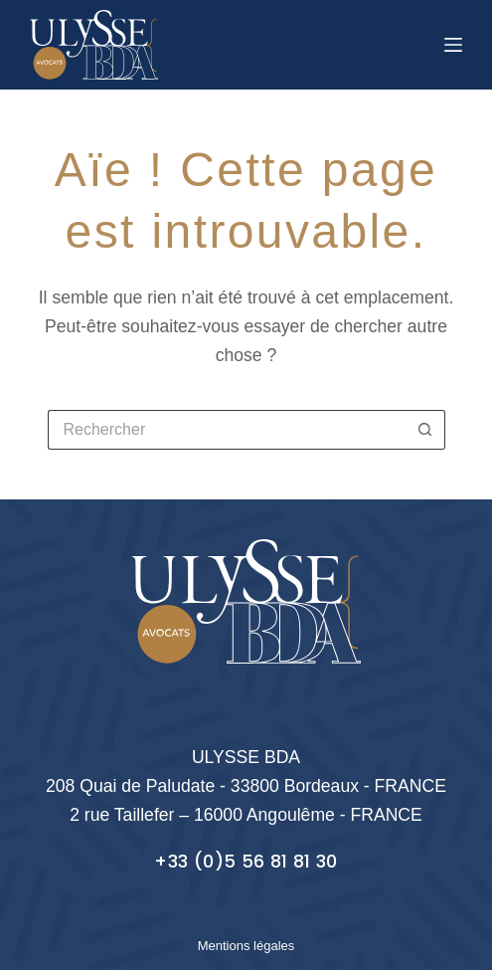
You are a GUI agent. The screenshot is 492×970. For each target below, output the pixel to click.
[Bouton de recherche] (425, 430)
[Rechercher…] (227, 430)
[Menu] (453, 45)
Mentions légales (246, 945)
